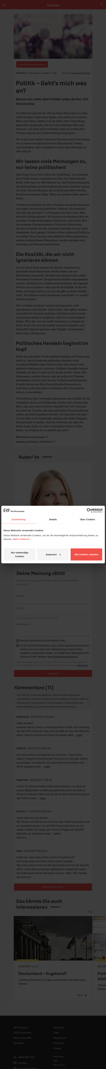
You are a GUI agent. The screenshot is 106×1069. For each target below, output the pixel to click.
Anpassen (53, 554)
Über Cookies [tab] (87, 519)
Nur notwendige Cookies (19, 554)
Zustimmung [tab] (18, 519)
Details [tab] (53, 519)
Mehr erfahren (21, 539)
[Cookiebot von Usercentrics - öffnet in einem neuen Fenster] (88, 510)
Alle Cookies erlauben (86, 554)
